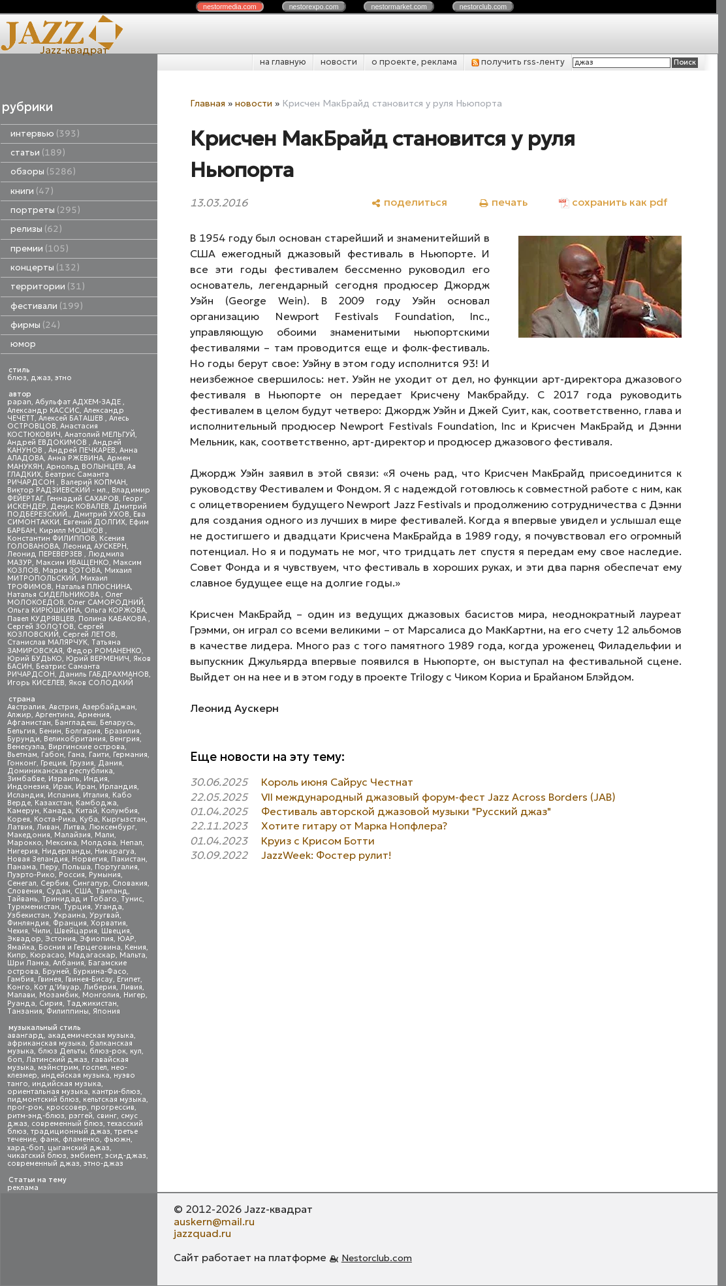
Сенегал (22, 883)
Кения (135, 947)
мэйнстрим (58, 1067)
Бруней (55, 971)
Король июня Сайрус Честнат (337, 781)
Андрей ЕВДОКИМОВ (48, 442)
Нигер (134, 995)
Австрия (63, 707)
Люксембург (112, 827)
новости (339, 61)
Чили (41, 931)
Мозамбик (58, 995)
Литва (74, 827)
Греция (53, 763)
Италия (95, 795)
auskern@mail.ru (214, 1221)
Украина (70, 915)
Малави (21, 995)
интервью (45, 133)
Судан (58, 891)
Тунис (131, 899)
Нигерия (22, 851)
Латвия (20, 827)
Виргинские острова (86, 747)
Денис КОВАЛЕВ (79, 506)
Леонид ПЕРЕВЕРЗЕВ (45, 554)
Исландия (25, 795)
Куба (89, 819)
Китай (86, 811)
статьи (37, 152)
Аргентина (54, 715)
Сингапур (90, 883)
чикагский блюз (37, 1155)
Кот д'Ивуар (57, 987)
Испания (63, 795)
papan (19, 402)
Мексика (61, 843)
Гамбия (20, 979)
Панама (21, 867)
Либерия (100, 987)
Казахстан (53, 803)
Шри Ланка (28, 963)
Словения (24, 891)
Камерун (23, 811)
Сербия (54, 883)
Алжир (19, 715)
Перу (49, 867)
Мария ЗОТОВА (71, 570)
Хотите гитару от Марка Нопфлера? (354, 825)
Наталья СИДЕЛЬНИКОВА (54, 594)
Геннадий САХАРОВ (83, 498)
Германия (130, 754)
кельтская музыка (114, 1099)
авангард (25, 1035)
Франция (70, 923)
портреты (45, 210)
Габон (52, 754)
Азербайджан (108, 707)
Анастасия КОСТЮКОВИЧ (52, 430)
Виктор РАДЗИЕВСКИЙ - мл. (57, 490)
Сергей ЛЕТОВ (89, 634)
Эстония (60, 939)
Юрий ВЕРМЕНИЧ (97, 658)
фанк (49, 1139)
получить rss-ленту (518, 61)
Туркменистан (33, 907)
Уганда (108, 907)
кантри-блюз (116, 1091)
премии (39, 248)
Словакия (130, 883)
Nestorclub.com (376, 1258)
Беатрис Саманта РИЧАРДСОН (58, 478)
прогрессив (112, 1107)
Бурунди (23, 739)
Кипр (16, 955)
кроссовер (66, 1107)
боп (14, 1059)
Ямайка (21, 947)
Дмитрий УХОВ (101, 514)
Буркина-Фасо (100, 971)
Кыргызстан (124, 819)
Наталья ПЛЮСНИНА (93, 587)
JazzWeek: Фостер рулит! (326, 854)
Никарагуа (114, 851)
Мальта (132, 955)
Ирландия (118, 786)
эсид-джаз (125, 1155)
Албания (68, 963)
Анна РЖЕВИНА (75, 458)
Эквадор (24, 939)
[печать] (503, 202)
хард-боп (25, 1148)
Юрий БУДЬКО (34, 658)
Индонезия (28, 786)
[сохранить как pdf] (613, 202)
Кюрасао (47, 955)
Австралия (26, 707)
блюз (17, 378)
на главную (283, 61)
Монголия (100, 995)
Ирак (62, 786)
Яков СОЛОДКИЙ (101, 683)
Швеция (115, 931)
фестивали (46, 306)
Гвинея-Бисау (89, 979)
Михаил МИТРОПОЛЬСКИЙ (69, 574)
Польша (76, 867)
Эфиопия (97, 939)
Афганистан (29, 722)
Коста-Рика (55, 819)
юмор (23, 343)
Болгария (83, 731)
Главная (207, 103)
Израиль (64, 779)
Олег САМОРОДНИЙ (106, 602)
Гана (76, 754)
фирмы (35, 324)
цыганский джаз (79, 1148)
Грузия (82, 763)
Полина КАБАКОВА (113, 619)
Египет (128, 979)
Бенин (50, 731)
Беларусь (117, 722)
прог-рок (24, 1107)
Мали (104, 835)
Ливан (48, 827)
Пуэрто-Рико (31, 875)
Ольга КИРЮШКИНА (43, 610)
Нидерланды (66, 851)
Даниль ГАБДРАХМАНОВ (104, 674)
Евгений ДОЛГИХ (94, 522)
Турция (77, 907)
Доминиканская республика (60, 771)
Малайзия (72, 835)
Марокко (24, 843)
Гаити (99, 754)
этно (63, 378)
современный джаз (43, 1163)
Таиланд (111, 891)
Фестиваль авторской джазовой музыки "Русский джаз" (406, 811)
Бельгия (21, 731)
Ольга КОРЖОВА (115, 610)
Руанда (21, 1003)
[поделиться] (409, 202)
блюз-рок (107, 1051)
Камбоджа (96, 803)
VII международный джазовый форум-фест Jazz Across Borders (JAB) (438, 796)
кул (136, 1051)
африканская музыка (46, 1043)
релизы (36, 228)
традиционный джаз (70, 1131)
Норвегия (89, 859)
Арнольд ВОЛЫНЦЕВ (84, 466)
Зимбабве (25, 779)
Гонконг (22, 763)
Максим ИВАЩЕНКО (72, 562)
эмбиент (86, 1155)
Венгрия (125, 739)
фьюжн (117, 1139)
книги (32, 191)
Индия (96, 779)
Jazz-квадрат (74, 49)
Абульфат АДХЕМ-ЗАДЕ (79, 402)
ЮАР (126, 939)
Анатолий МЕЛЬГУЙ (100, 434)
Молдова (98, 843)
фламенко (81, 1139)
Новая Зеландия (37, 859)
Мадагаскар (92, 955)
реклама (23, 1187)
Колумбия (119, 811)
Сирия (51, 1003)
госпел (94, 1067)
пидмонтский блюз (43, 1099)
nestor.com (230, 6)
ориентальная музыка (47, 1091)
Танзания (24, 1011)
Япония (106, 1011)
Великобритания (75, 739)
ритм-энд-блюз (36, 1116)
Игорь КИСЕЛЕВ (36, 683)
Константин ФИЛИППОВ (51, 538)
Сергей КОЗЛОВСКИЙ (55, 630)
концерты (45, 267)
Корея (18, 819)
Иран (85, 786)
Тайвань (22, 899)
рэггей (81, 1116)
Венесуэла (25, 747)
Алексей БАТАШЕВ (72, 418)
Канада (57, 811)
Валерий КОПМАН (93, 482)
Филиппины (67, 1011)
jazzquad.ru (202, 1233)
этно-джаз (103, 1163)
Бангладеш (75, 722)
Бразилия (122, 731)
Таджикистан (92, 1003)
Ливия (131, 987)
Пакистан (128, 859)
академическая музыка (91, 1035)
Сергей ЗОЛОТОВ (40, 626)
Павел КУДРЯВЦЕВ (40, 619)
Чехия (17, 931)
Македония (28, 835)
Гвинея (49, 979)
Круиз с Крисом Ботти (318, 840)
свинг (107, 1116)
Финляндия (28, 923)
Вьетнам (22, 754)
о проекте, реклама (414, 61)
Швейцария (75, 931)
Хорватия (108, 923)
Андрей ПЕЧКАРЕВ (82, 450)
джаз (41, 378)
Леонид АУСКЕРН (95, 546)
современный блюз (67, 1123)
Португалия (116, 867)
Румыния (105, 875)
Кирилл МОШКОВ (72, 530)
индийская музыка (66, 1084)
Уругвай (104, 915)
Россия (72, 875)
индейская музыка (75, 1075)
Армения (94, 715)
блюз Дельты (62, 1051)
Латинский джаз (56, 1059)
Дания (110, 763)
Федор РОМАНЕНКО (104, 651)
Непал (131, 843)
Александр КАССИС (43, 410)
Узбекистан (28, 915)
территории (47, 286)
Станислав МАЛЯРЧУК (47, 642)
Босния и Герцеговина (80, 947)
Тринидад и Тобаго (79, 899)
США (82, 891)
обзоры (43, 171)
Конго (18, 987)
